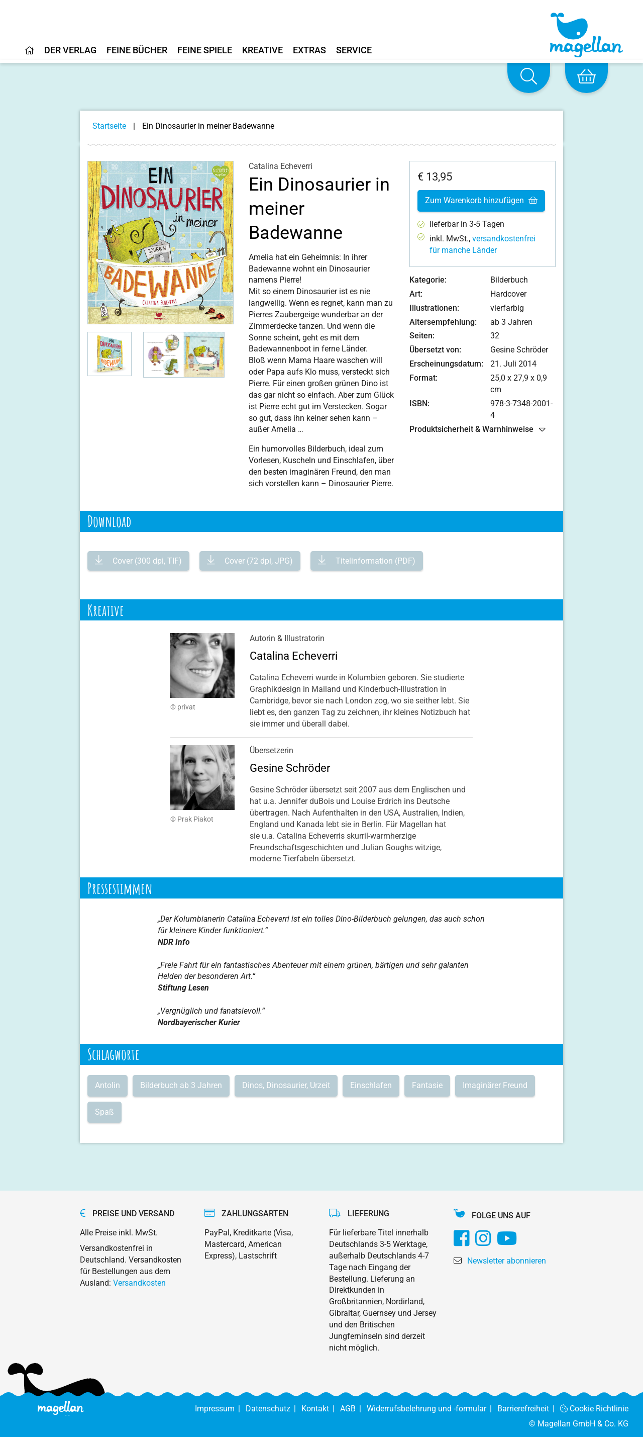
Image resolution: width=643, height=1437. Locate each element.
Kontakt (320, 1408)
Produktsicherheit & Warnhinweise (477, 429)
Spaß (104, 1112)
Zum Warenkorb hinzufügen (481, 200)
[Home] (29, 54)
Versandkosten (139, 1283)
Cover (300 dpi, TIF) (146, 561)
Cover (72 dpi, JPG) (258, 561)
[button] (109, 354)
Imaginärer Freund (495, 1085)
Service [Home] (354, 50)
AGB (353, 1408)
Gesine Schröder (290, 768)
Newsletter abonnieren (506, 1261)
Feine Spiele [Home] (204, 50)
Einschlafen (371, 1085)
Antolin (107, 1085)
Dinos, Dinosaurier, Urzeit (286, 1085)
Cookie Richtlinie (594, 1408)
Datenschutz (273, 1408)
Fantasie (427, 1085)
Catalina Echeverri (294, 656)
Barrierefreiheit (528, 1408)
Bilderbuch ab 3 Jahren (181, 1085)
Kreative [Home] (262, 50)
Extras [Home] (309, 50)
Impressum (220, 1408)
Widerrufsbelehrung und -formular (432, 1408)
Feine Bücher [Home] (136, 50)
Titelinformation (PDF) (374, 561)
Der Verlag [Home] (70, 50)
